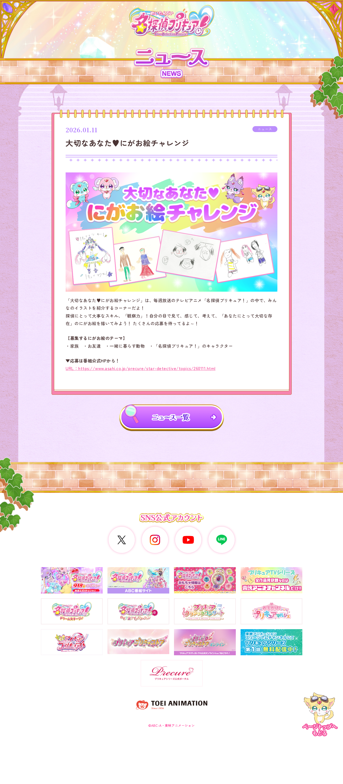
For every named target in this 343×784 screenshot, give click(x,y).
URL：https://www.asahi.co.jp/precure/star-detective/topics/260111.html (141, 368)
